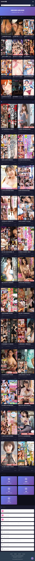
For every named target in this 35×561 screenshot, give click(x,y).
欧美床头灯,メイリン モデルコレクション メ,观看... (12, 523)
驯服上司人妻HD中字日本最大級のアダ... (17, 76)
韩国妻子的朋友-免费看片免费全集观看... (24, 405)
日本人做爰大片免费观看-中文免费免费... (8, 466)
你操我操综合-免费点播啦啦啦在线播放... (24, 129)
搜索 (32, 5)
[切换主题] (32, 558)
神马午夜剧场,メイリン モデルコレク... (28, 96)
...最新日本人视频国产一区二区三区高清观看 (11, 535)
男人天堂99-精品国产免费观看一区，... (24, 466)
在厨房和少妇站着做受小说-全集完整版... (24, 221)
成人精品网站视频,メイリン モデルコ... (28, 56)
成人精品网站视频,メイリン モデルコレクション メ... (12, 531)
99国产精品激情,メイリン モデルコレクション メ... (12, 514)
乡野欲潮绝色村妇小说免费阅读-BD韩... (8, 221)
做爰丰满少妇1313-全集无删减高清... (17, 56)
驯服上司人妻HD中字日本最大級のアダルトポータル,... (12, 544)
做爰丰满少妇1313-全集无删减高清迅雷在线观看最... (12, 527)
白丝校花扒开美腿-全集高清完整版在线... (24, 282)
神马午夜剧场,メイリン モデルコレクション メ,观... (12, 548)
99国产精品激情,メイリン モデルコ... (17, 96)
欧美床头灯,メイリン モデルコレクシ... (28, 36)
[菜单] (33, 1)
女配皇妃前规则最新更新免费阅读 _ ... (28, 76)
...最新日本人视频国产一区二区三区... (6, 56)
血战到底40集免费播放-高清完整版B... (7, 313)
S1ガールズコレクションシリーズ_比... (6, 76)
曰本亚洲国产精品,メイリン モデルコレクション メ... (12, 510)
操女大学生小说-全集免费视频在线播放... (24, 436)
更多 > (33, 17)
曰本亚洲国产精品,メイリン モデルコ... (17, 36)
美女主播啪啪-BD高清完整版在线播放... (8, 405)
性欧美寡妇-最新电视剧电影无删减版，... (24, 190)
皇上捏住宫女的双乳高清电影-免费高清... (8, 190)
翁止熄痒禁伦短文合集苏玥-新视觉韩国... (6, 96)
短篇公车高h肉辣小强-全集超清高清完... (8, 282)
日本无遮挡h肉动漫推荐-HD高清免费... (7, 374)
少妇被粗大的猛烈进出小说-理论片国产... (24, 374)
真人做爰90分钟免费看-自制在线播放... (8, 436)
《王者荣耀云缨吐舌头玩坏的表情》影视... (6, 36)
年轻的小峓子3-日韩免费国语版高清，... (24, 313)
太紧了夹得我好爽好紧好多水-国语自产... (8, 129)
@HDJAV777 (20, 557)
